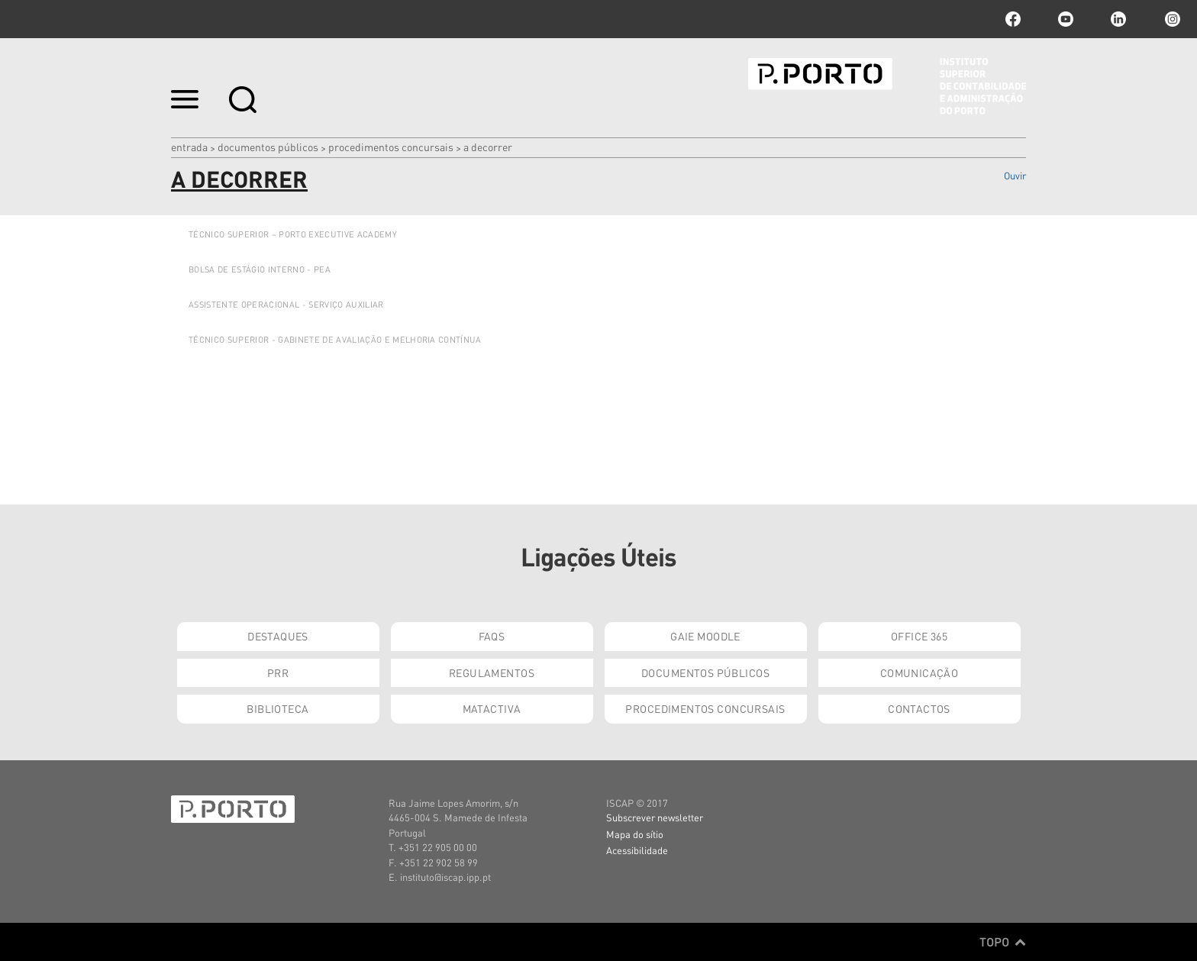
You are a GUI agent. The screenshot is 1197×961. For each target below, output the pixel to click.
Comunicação (919, 672)
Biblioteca (277, 708)
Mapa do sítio (634, 833)
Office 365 (919, 636)
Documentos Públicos (268, 146)
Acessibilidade (637, 849)
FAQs (492, 636)
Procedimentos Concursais (390, 146)
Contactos (919, 708)
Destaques (277, 636)
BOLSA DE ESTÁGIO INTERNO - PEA (260, 269)
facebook (1013, 19)
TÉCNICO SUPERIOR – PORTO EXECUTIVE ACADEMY (293, 234)
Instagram (1171, 19)
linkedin (1118, 19)
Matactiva (492, 708)
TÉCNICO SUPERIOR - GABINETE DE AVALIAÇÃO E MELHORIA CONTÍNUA (335, 339)
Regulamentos (491, 672)
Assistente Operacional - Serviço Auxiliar (286, 304)
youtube (1065, 19)
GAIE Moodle (705, 636)
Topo (1002, 942)
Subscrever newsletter (654, 817)
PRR (278, 672)
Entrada (189, 146)
